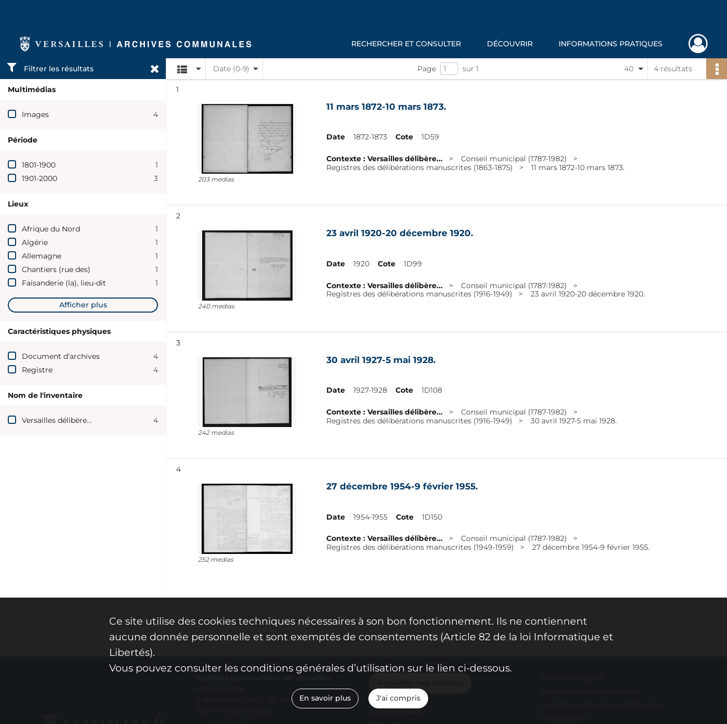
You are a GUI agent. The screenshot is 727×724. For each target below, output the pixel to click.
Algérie (35, 242)
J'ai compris (398, 698)
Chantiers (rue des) (56, 269)
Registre (37, 369)
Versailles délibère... (56, 420)
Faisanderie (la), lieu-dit (64, 283)
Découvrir (510, 43)
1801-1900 (39, 165)
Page (426, 68)
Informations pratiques (611, 43)
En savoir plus (325, 698)
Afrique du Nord (51, 229)
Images (35, 114)
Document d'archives (61, 356)
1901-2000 (39, 178)
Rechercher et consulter (406, 43)
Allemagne (41, 256)
